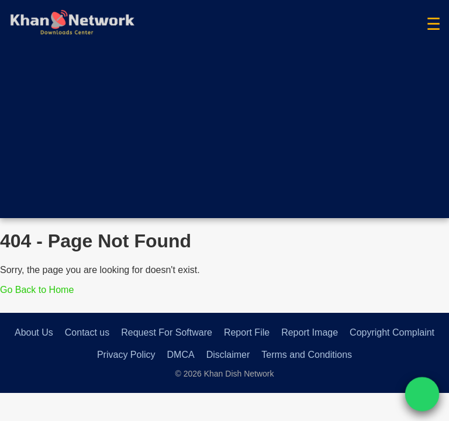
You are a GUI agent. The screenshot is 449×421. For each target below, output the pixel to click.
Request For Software (166, 332)
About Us (34, 332)
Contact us (87, 332)
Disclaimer (228, 355)
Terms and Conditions (306, 355)
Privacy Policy (126, 355)
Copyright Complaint (392, 332)
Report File (247, 332)
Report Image (309, 332)
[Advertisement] (224, 136)
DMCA (181, 355)
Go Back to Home (37, 290)
